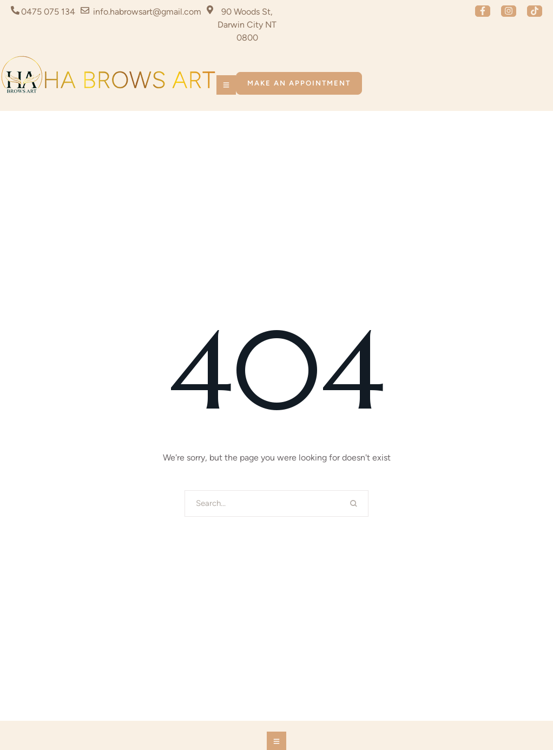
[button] (482, 11)
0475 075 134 (48, 11)
